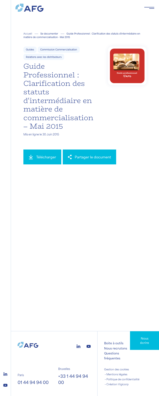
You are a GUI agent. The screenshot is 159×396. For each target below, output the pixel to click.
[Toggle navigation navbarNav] (149, 8)
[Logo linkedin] (5, 373)
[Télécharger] (42, 157)
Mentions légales (116, 374)
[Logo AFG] (76, 8)
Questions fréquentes (112, 355)
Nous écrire (144, 340)
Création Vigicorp (117, 384)
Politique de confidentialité (122, 379)
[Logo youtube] (5, 384)
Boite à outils (113, 343)
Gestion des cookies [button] (116, 369)
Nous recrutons (115, 348)
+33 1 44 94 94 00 (73, 379)
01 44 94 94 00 (33, 382)
